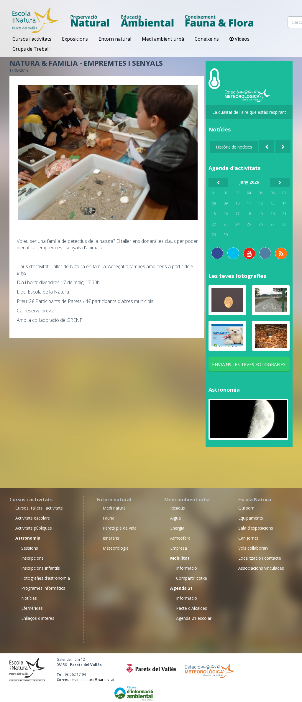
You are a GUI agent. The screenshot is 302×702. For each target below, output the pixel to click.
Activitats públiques (33, 528)
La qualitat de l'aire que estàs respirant (249, 112)
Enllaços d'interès (37, 618)
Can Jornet (248, 538)
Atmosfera (180, 538)
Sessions (29, 548)
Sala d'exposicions (255, 528)
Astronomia (224, 389)
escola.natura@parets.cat (93, 679)
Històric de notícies (234, 147)
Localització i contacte (259, 558)
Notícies (29, 598)
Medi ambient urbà (163, 39)
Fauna (108, 518)
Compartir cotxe (191, 578)
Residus (177, 508)
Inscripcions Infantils (40, 568)
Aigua (175, 518)
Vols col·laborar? (253, 548)
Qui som (246, 508)
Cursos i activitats (31, 39)
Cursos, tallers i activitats (39, 508)
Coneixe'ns (207, 39)
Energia (177, 528)
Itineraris (111, 538)
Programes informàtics (43, 588)
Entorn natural (115, 39)
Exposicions (75, 39)
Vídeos (239, 39)
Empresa (178, 548)
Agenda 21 (181, 588)
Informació (186, 568)
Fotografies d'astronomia (45, 578)
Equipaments (250, 518)
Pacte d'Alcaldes (191, 608)
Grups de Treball (31, 49)
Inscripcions (32, 558)
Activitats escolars (32, 518)
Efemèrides (32, 608)
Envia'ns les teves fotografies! (249, 364)
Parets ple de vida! (120, 528)
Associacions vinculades (261, 568)
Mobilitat (180, 558)
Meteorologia (116, 548)
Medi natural (115, 508)
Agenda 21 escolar (193, 618)
